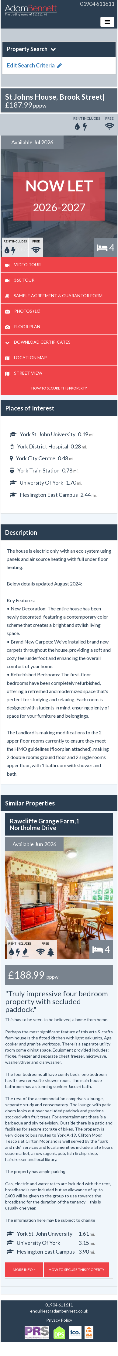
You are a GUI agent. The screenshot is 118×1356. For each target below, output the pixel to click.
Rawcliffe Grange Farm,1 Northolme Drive (44, 824)
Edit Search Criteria (34, 65)
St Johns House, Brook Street (53, 96)
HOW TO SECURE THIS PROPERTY (59, 388)
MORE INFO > (24, 1269)
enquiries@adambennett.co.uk (59, 1310)
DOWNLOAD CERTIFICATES (38, 342)
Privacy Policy (59, 1320)
